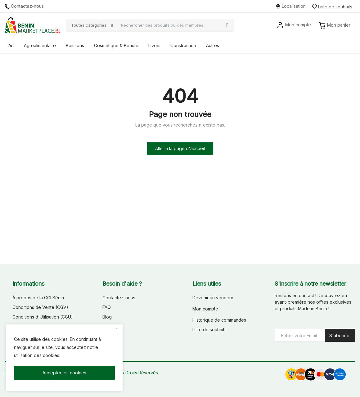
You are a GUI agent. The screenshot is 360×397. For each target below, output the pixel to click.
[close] (116, 330)
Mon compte (205, 308)
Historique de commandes (219, 320)
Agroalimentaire (40, 45)
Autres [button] (212, 45)
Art (11, 45)
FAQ (106, 307)
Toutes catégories (88, 25)
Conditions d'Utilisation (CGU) (42, 316)
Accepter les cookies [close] (64, 372)
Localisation (291, 6)
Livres (154, 45)
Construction (183, 45)
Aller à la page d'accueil (180, 148)
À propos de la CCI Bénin (38, 297)
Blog (107, 316)
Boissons (75, 45)
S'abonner (340, 335)
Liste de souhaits (209, 329)
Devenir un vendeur (212, 297)
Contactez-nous (24, 6)
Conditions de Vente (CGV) (40, 307)
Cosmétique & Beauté (116, 45)
